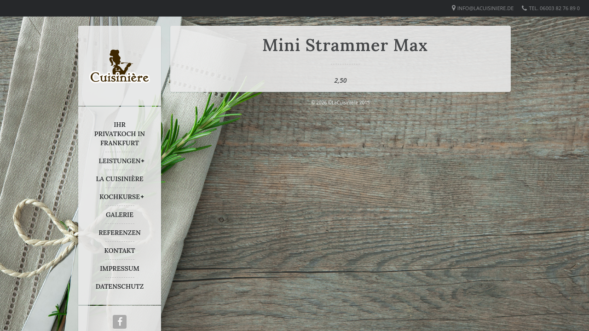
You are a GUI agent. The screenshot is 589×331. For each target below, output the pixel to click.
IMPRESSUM (119, 268)
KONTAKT (119, 250)
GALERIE (119, 215)
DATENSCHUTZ (120, 286)
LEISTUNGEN (120, 161)
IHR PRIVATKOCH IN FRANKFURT (119, 133)
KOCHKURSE (119, 197)
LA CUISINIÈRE (120, 179)
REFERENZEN (119, 232)
